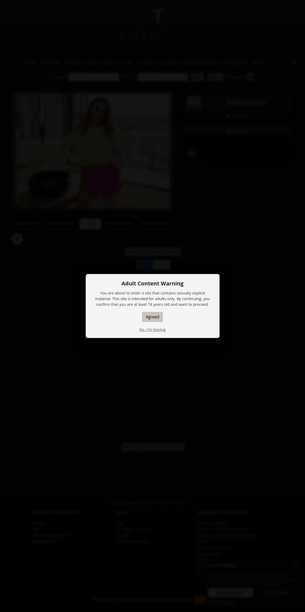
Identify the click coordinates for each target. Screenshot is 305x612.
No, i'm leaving (152, 329)
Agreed (152, 317)
